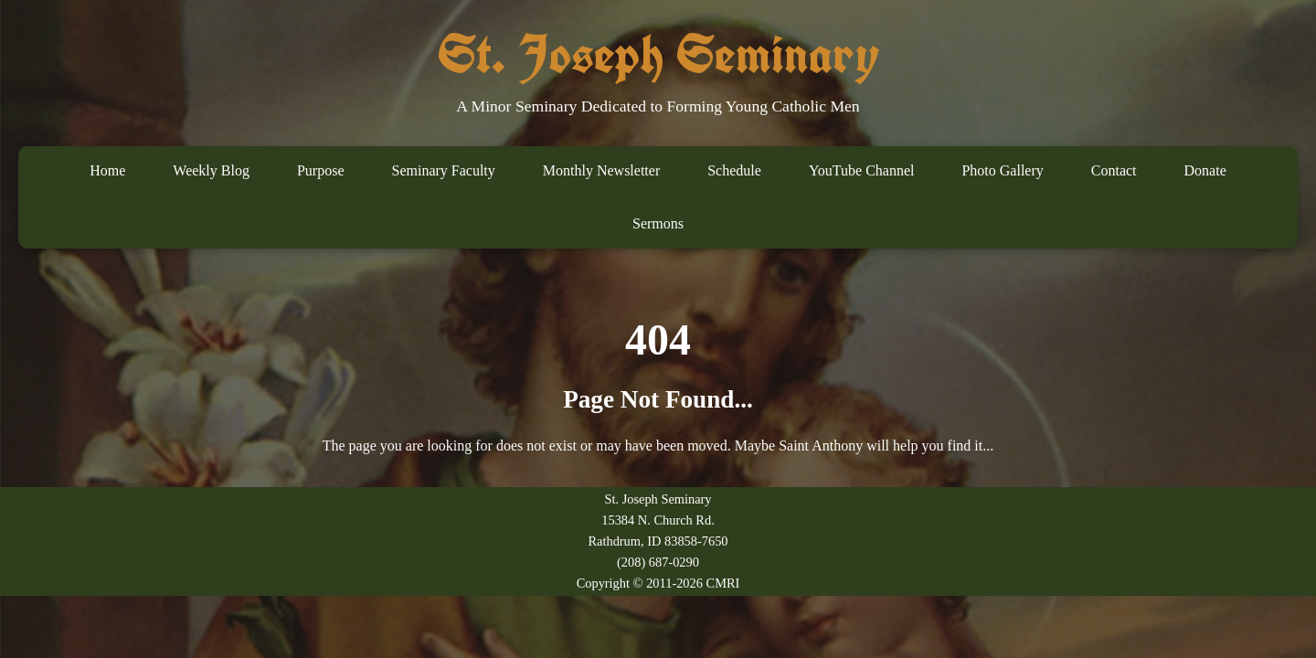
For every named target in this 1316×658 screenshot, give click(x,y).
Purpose (321, 170)
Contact (1114, 170)
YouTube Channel (862, 170)
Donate (1205, 170)
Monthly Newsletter (601, 170)
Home (107, 170)
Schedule (734, 170)
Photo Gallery (1002, 170)
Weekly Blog (211, 170)
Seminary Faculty (442, 170)
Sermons (658, 223)
